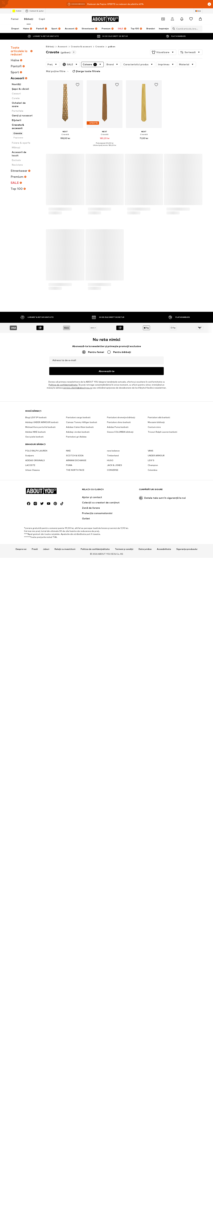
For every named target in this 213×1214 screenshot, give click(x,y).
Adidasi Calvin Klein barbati (80, 527)
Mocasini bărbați (156, 522)
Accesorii (62, 46)
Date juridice (145, 752)
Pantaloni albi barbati (159, 518)
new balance (113, 551)
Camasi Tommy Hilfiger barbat (81, 522)
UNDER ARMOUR (156, 556)
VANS (150, 551)
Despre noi (21, 752)
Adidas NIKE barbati (35, 532)
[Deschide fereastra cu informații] (209, 4)
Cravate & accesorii (81, 46)
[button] (163, 52)
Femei (14, 18)
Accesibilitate (164, 752)
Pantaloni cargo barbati (78, 518)
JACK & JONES (114, 565)
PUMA (69, 565)
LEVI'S (151, 560)
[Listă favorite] (191, 19)
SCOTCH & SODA (75, 556)
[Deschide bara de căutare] (173, 28)
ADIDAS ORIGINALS (35, 560)
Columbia (152, 570)
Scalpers (29, 556)
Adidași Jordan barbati (78, 532)
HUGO (110, 560)
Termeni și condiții (124, 752)
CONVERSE (112, 570)
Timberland (113, 556)
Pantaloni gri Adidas (76, 537)
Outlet (16, 11)
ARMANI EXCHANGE (76, 560)
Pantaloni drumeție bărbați (121, 518)
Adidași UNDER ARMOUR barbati (41, 522)
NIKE (68, 551)
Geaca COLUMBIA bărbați (120, 532)
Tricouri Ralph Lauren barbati (162, 532)
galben (111, 46)
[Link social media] (29, 706)
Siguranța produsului (186, 752)
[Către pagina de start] (105, 19)
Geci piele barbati (34, 537)
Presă (35, 752)
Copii (42, 18)
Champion (153, 565)
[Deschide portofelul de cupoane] (163, 19)
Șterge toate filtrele (60, 71)
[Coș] (200, 19)
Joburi (46, 752)
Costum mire (154, 527)
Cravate (99, 46)
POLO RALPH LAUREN (36, 551)
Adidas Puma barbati (117, 527)
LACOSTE (30, 565)
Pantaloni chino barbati (119, 522)
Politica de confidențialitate (95, 752)
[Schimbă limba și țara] (198, 11)
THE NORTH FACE (75, 570)
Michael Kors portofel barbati (40, 527)
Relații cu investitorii (65, 752)
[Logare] (172, 19)
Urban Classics (32, 570)
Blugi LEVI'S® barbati (36, 518)
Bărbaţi (28, 18)
